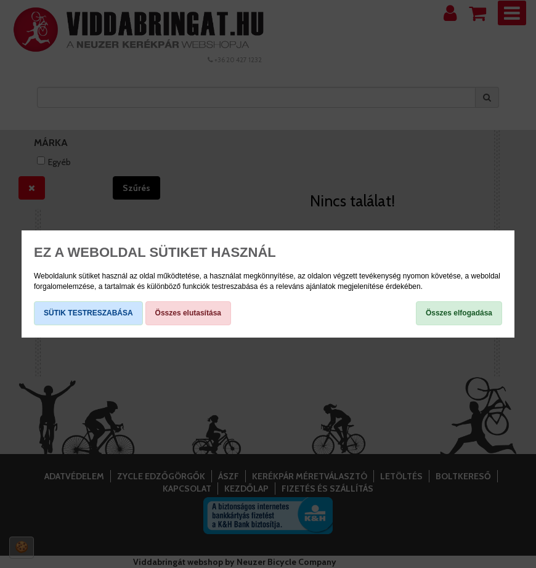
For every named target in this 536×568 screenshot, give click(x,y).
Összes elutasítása (188, 313)
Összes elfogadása (459, 313)
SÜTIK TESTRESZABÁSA (88, 313)
